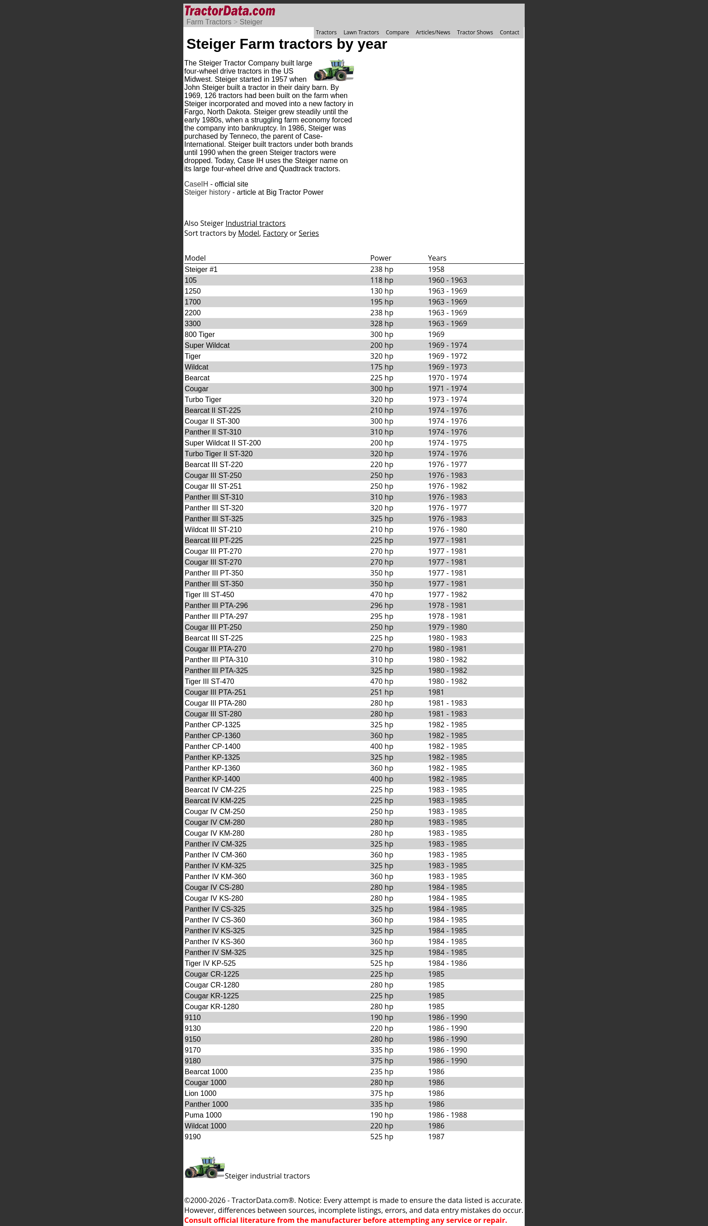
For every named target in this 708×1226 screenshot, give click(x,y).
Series (309, 233)
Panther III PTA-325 (216, 670)
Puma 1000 (203, 1115)
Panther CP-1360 (213, 735)
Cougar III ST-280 (213, 714)
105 (191, 280)
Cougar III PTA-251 (216, 692)
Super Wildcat (207, 345)
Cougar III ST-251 (213, 486)
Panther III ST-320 (214, 508)
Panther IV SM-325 (215, 952)
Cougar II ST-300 (212, 421)
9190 (193, 1137)
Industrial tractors (255, 223)
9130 (193, 1028)
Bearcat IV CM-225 (215, 790)
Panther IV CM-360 (216, 855)
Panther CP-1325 (213, 725)
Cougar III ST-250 (213, 475)
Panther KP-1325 (212, 757)
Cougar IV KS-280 (214, 898)
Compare (397, 32)
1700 (193, 302)
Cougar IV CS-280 (214, 887)
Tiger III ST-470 (209, 681)
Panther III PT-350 (214, 573)
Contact (509, 32)
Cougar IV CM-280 (215, 822)
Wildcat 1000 (206, 1126)
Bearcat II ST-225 (213, 410)
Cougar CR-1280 (212, 985)
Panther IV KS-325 (215, 931)
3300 (193, 324)
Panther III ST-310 (214, 497)
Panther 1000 (206, 1104)
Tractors (326, 32)
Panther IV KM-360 (215, 876)
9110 (193, 1017)
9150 (193, 1039)
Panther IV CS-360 (215, 920)
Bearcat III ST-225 (214, 638)
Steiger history (207, 192)
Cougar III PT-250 (213, 627)
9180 (193, 1061)
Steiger (251, 22)
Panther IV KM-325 (215, 866)
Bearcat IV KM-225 (215, 801)
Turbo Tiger (203, 399)
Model (248, 233)
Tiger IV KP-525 (210, 963)
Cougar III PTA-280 (216, 703)
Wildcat (196, 367)
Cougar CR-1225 (212, 974)
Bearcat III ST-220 (214, 464)
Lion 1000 (200, 1093)
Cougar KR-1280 (212, 1007)
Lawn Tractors (361, 32)
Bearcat (197, 378)
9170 (193, 1050)
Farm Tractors (209, 22)
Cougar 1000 (206, 1082)
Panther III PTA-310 (216, 660)
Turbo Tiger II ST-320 (219, 454)
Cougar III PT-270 (213, 551)
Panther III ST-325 (214, 519)
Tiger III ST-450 (209, 595)
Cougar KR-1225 (212, 996)
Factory (275, 233)
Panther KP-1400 (212, 779)
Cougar (196, 389)
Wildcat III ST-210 (213, 529)
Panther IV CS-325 (215, 909)
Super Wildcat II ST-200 (223, 443)
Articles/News (433, 32)
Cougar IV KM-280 (215, 833)
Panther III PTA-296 (216, 605)
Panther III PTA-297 (216, 616)
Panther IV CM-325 (216, 844)
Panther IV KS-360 (215, 941)
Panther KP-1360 (212, 768)
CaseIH (196, 184)
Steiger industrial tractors (247, 1176)
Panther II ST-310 (213, 432)
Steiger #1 (201, 269)
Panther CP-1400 (213, 746)
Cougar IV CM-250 (215, 811)
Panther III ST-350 (214, 584)
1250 (193, 291)
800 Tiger (200, 334)
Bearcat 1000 (206, 1072)
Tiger (193, 356)
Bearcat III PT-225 (214, 540)
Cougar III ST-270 (213, 562)
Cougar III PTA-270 (216, 649)
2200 (193, 313)
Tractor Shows (475, 32)
